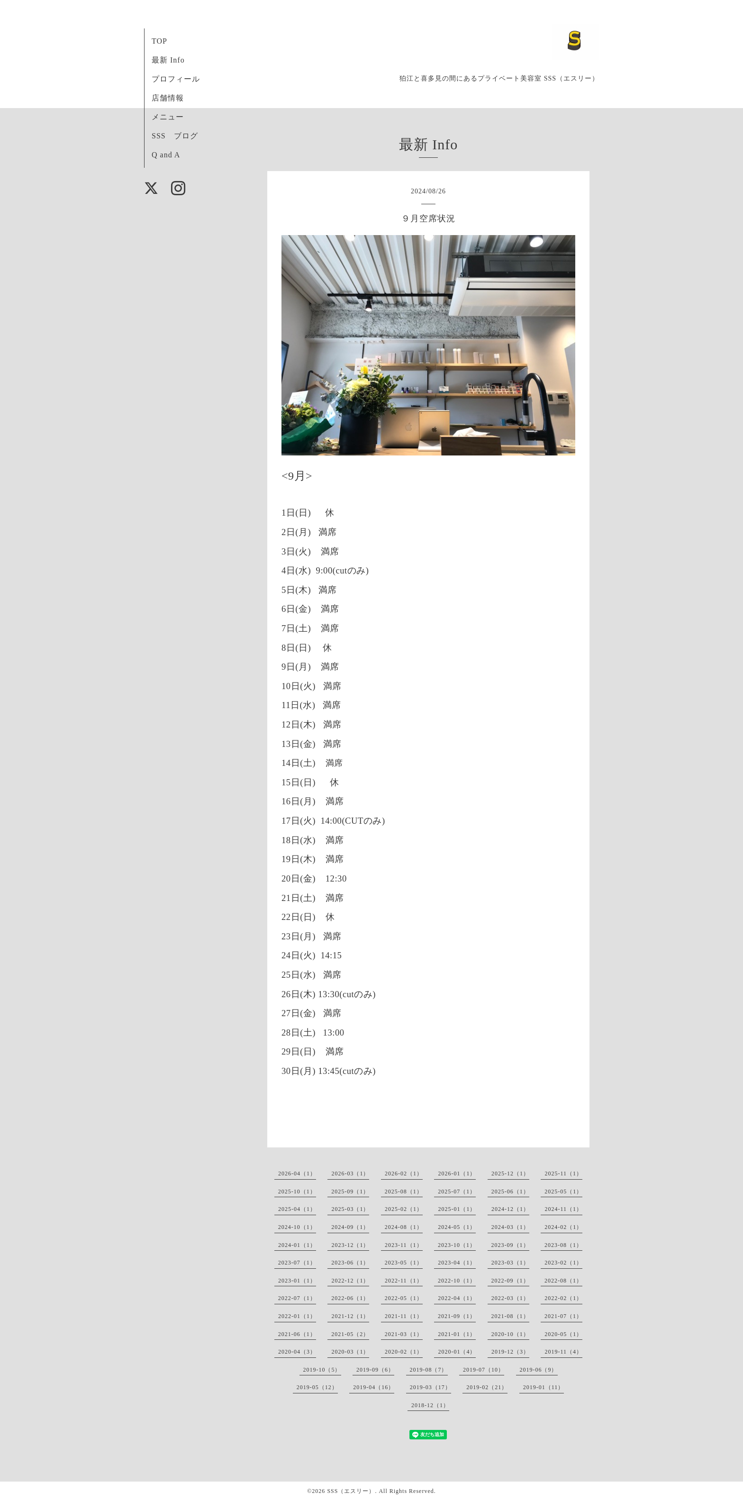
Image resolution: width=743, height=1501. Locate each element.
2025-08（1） (404, 1191)
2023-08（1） (563, 1245)
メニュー (168, 117)
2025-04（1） (297, 1209)
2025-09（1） (350, 1191)
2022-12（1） (350, 1280)
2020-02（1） (404, 1351)
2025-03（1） (350, 1209)
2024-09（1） (350, 1227)
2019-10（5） (322, 1369)
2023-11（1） (404, 1245)
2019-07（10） (483, 1369)
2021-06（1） (297, 1334)
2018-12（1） (430, 1405)
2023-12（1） (350, 1245)
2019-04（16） (373, 1387)
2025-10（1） (297, 1191)
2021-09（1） (457, 1316)
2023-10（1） (457, 1245)
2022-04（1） (457, 1298)
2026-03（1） (350, 1173)
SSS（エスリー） (351, 1491)
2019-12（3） (510, 1351)
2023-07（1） (297, 1262)
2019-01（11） (543, 1387)
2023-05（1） (404, 1262)
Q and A (166, 155)
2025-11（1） (563, 1173)
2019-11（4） (563, 1351)
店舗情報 (168, 98)
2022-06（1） (350, 1298)
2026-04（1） (297, 1173)
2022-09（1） (510, 1280)
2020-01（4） (457, 1351)
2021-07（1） (563, 1316)
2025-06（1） (510, 1191)
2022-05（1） (404, 1298)
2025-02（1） (404, 1209)
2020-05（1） (563, 1334)
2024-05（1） (457, 1227)
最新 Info (168, 60)
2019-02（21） (486, 1387)
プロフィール (176, 79)
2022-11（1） (404, 1280)
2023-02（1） (563, 1262)
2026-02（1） (404, 1173)
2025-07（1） (457, 1191)
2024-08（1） (404, 1227)
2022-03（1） (510, 1298)
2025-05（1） (563, 1191)
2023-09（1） (510, 1245)
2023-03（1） (510, 1262)
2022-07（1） (297, 1298)
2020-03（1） (350, 1351)
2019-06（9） (539, 1369)
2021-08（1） (510, 1316)
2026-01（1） (457, 1173)
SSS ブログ (175, 136)
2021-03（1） (404, 1334)
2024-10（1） (297, 1227)
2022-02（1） (563, 1298)
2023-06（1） (350, 1262)
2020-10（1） (510, 1334)
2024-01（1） (297, 1245)
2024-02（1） (563, 1227)
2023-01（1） (297, 1280)
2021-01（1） (457, 1334)
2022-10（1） (457, 1280)
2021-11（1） (404, 1316)
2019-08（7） (429, 1369)
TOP (159, 41)
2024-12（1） (510, 1209)
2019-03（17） (430, 1387)
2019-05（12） (317, 1387)
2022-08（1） (563, 1280)
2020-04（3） (297, 1351)
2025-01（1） (457, 1209)
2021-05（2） (350, 1334)
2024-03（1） (510, 1227)
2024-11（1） (563, 1209)
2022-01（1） (297, 1316)
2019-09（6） (375, 1369)
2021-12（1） (350, 1316)
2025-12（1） (510, 1173)
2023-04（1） (457, 1262)
